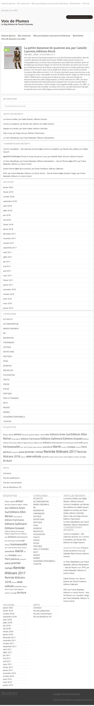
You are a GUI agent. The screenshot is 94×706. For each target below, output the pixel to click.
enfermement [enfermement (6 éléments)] (56, 442)
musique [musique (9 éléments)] (71, 447)
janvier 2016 (8, 308)
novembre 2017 (9, 238)
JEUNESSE (7, 365)
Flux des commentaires (12, 482)
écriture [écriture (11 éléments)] (7, 461)
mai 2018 (7, 219)
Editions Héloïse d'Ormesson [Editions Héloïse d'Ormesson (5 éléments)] (14, 531)
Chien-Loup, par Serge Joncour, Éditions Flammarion (23, 133)
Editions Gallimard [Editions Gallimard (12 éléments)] (52, 438)
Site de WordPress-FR (12, 487)
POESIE (6, 384)
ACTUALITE (8, 319)
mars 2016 (7, 303)
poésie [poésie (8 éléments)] (22, 452)
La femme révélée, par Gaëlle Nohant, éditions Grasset (25, 119)
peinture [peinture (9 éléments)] (7, 452)
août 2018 (7, 205)
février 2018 (8, 224)
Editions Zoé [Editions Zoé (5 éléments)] (38, 443)
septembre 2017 (10, 247)
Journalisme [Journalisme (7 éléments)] (47, 446)
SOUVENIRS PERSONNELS (14, 416)
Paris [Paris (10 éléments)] (84, 447)
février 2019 (8, 191)
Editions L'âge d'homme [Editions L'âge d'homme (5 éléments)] (25, 443)
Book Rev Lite (59, 699)
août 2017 (7, 252)
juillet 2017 (7, 256)
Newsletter (75, 3)
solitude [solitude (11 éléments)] (36, 456)
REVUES (6, 407)
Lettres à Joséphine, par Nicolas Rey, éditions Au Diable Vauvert (28, 123)
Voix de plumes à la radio (13, 39)
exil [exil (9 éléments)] (81, 442)
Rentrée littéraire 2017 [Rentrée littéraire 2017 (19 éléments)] (60, 451)
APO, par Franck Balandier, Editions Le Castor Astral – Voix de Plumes (31, 173)
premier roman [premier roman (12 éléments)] (34, 452)
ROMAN (6, 412)
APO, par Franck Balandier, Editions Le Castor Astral (76, 570)
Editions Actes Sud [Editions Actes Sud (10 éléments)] (60, 434)
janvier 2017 (8, 284)
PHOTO (6, 379)
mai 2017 (7, 266)
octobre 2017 (8, 243)
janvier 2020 (8, 187)
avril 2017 (7, 270)
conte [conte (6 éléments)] (42, 434)
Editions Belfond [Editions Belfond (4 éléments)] (15, 439)
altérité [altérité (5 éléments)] (10, 434)
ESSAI (35, 54)
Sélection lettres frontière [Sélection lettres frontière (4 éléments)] (56, 457)
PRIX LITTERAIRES (11, 398)
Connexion (7, 473)
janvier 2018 (8, 229)
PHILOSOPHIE (9, 374)
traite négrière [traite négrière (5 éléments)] (68, 457)
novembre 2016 (9, 289)
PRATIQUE (7, 393)
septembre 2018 (10, 201)
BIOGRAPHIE (8, 337)
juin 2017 (6, 261)
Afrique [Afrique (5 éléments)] (5, 434)
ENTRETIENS (8, 351)
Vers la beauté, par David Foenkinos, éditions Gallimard (41, 168)
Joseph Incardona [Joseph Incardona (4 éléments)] (37, 447)
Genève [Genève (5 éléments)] (85, 443)
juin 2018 (6, 215)
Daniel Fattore (9, 168)
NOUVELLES (8, 370)
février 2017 (8, 280)
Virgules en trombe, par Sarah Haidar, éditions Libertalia (25, 128)
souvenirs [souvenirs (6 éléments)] (45, 456)
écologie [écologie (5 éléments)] (83, 457)
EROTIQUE (7, 356)
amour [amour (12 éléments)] (18, 434)
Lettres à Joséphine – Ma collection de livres (21, 149)
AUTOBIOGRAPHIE (11, 323)
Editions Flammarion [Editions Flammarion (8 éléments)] (30, 438)
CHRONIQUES (8, 342)
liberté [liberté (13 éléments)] (57, 446)
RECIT (5, 402)
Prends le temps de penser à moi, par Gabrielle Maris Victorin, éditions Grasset (52, 156)
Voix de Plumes (15, 21)
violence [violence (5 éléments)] (76, 457)
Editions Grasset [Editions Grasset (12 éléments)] (73, 438)
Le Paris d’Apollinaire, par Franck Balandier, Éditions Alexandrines (28, 137)
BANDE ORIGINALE (11, 328)
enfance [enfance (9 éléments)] (47, 442)
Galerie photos (8, 3)
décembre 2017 (9, 233)
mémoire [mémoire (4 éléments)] (78, 447)
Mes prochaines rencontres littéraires (49, 3)
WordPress (88, 699)
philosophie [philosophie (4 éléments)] (15, 452)
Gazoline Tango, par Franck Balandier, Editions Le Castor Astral (76, 598)
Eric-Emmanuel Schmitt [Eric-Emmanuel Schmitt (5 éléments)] (71, 443)
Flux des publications (11, 477)
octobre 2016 (8, 294)
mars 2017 (7, 275)
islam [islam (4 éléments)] (21, 447)
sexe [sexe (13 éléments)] (29, 456)
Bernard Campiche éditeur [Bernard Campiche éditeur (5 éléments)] (31, 434)
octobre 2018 (8, 196)
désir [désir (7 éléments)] (47, 434)
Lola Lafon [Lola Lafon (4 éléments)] (64, 447)
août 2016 (7, 298)
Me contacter (23, 3)
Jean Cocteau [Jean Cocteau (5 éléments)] (28, 447)
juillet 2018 (7, 210)
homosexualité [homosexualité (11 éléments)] (11, 447)
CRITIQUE (28, 54)
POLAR (6, 388)
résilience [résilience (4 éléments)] (23, 457)
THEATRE (7, 421)
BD (4, 333)
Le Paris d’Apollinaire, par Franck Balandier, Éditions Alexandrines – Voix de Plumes (35, 161)
